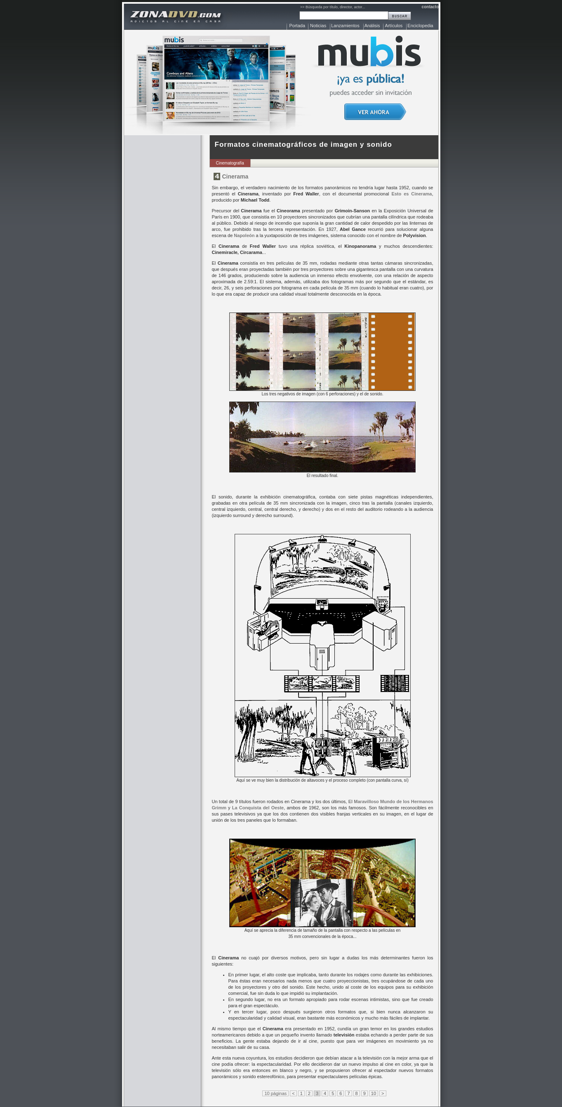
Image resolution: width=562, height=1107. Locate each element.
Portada (297, 25)
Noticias (318, 25)
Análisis (372, 25)
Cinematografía (230, 163)
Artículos (394, 25)
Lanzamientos (345, 25)
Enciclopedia (420, 25)
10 (373, 1093)
